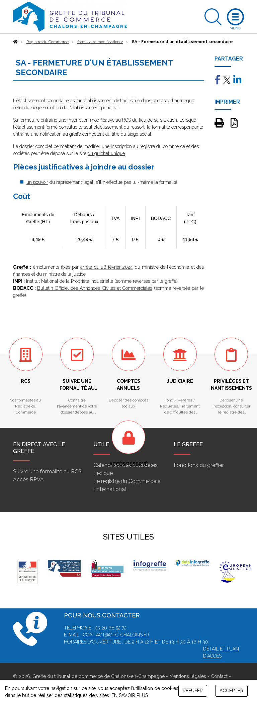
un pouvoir (37, 182)
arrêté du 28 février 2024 (106, 267)
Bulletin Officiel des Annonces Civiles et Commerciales (94, 288)
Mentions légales (187, 676)
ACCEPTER (231, 690)
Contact (219, 676)
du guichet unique (106, 153)
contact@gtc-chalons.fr (116, 634)
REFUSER (193, 690)
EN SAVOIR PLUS (129, 695)
